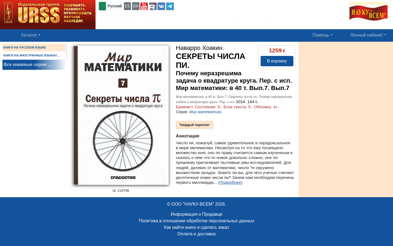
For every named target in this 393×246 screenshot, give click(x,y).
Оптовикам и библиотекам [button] (129, 24)
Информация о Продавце (196, 214)
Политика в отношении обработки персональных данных (196, 220)
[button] (144, 6)
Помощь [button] (320, 35)
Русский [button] (115, 6)
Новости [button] (209, 16)
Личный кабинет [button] (366, 35)
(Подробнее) (230, 182)
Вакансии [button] (236, 16)
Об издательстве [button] (119, 16)
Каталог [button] (29, 35)
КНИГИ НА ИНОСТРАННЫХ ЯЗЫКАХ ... (31, 55)
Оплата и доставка (196, 234)
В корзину (277, 61)
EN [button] (135, 6)
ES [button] (127, 6)
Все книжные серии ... (27, 64)
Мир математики (205, 112)
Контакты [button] (152, 16)
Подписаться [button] (181, 16)
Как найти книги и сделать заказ (196, 227)
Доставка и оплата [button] (272, 16)
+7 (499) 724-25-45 (195, 5)
